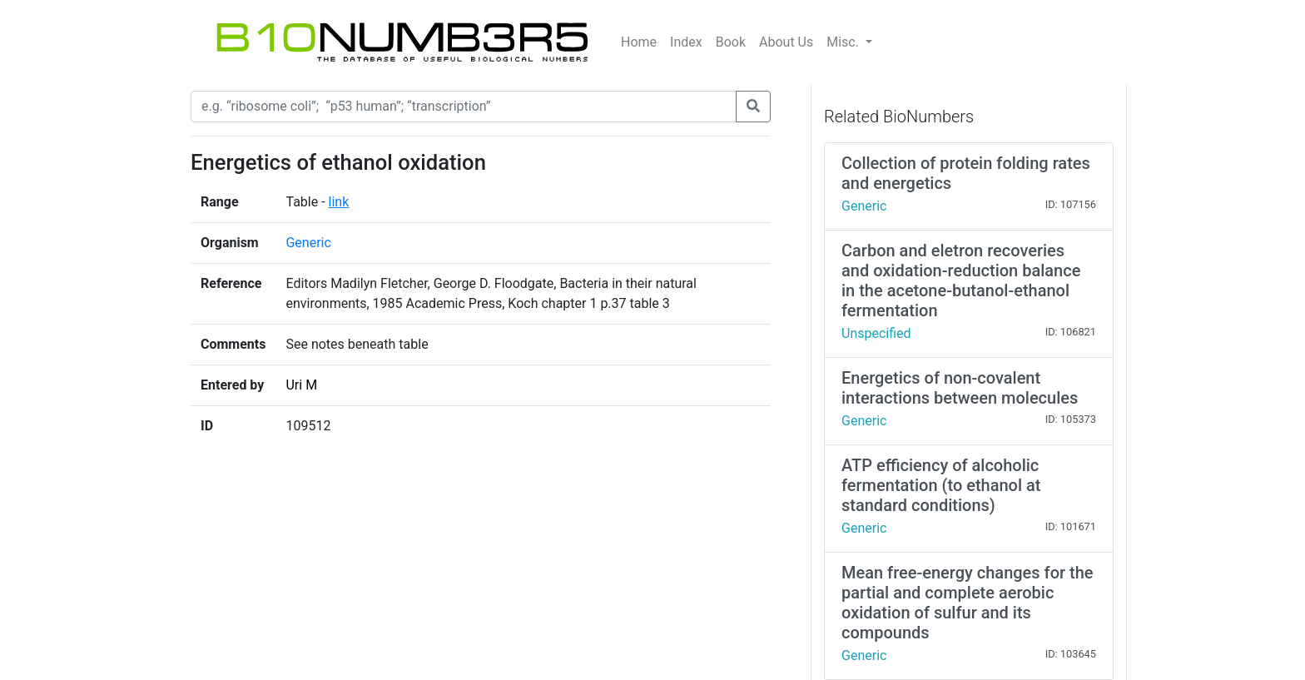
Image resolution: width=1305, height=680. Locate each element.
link (339, 202)
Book (731, 42)
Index (686, 42)
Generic (307, 243)
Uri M (301, 385)
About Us (786, 42)
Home (639, 42)
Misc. (844, 42)
